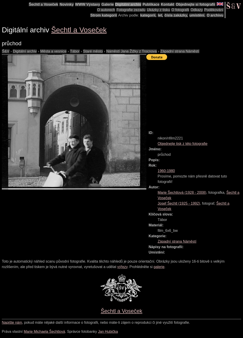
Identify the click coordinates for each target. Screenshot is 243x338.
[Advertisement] (194, 93)
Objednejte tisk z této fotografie (183, 144)
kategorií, (148, 15)
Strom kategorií (103, 15)
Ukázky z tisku (158, 10)
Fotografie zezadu (131, 10)
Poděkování (213, 10)
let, (160, 15)
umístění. (197, 15)
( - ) (182, 192)
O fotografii (180, 10)
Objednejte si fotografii (195, 4)
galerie (159, 267)
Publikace (151, 4)
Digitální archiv (128, 4)
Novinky (67, 4)
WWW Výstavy (87, 4)
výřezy (122, 267)
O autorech (106, 10)
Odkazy (197, 10)
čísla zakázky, (176, 15)
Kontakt (167, 4)
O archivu (215, 15)
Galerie (107, 4)
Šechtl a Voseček (43, 4)
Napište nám (12, 322)
